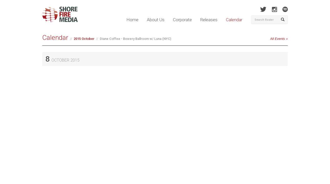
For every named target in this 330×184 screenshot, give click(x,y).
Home (132, 19)
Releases (208, 19)
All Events (277, 39)
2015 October (84, 38)
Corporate (182, 19)
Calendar (234, 19)
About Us (155, 19)
